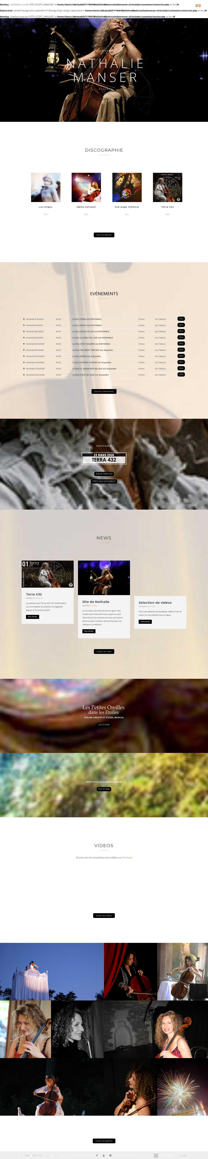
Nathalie (39, 598)
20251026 (85, 606)
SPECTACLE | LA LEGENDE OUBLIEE (104, 781)
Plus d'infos (32, 617)
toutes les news (104, 651)
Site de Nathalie (95, 602)
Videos (104, 845)
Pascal (94, 606)
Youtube (127, 857)
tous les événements (104, 391)
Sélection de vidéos (155, 603)
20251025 (142, 606)
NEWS (104, 538)
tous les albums (104, 234)
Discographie (104, 150)
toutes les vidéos (104, 915)
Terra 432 (34, 594)
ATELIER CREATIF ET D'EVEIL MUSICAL (104, 717)
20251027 (29, 598)
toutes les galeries (104, 1140)
